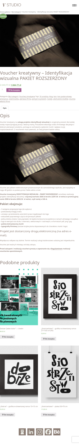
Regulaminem (56, 249)
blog (51, 96)
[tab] (4, 108)
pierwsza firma (25, 99)
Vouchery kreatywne (27, 96)
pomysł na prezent (39, 99)
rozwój (49, 99)
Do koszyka (15, 90)
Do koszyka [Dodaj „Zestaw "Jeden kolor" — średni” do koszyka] (8, 337)
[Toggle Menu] (74, 5)
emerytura (4, 99)
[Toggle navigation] (75, 5)
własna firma (5, 101)
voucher (72, 99)
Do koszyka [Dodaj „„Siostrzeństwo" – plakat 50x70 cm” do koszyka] (49, 415)
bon (55, 96)
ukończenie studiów (60, 99)
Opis (5, 108)
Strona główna (5, 12)
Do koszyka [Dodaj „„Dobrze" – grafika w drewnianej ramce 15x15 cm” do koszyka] (8, 415)
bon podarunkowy (64, 96)
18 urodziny (43, 96)
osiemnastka (14, 99)
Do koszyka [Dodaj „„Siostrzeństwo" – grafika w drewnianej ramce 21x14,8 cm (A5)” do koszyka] (49, 339)
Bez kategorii (16, 12)
